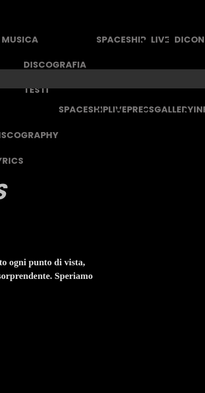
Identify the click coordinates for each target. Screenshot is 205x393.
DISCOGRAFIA (55, 64)
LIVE (160, 39)
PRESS (140, 109)
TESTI (36, 90)
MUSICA (20, 39)
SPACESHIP (121, 39)
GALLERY (174, 109)
